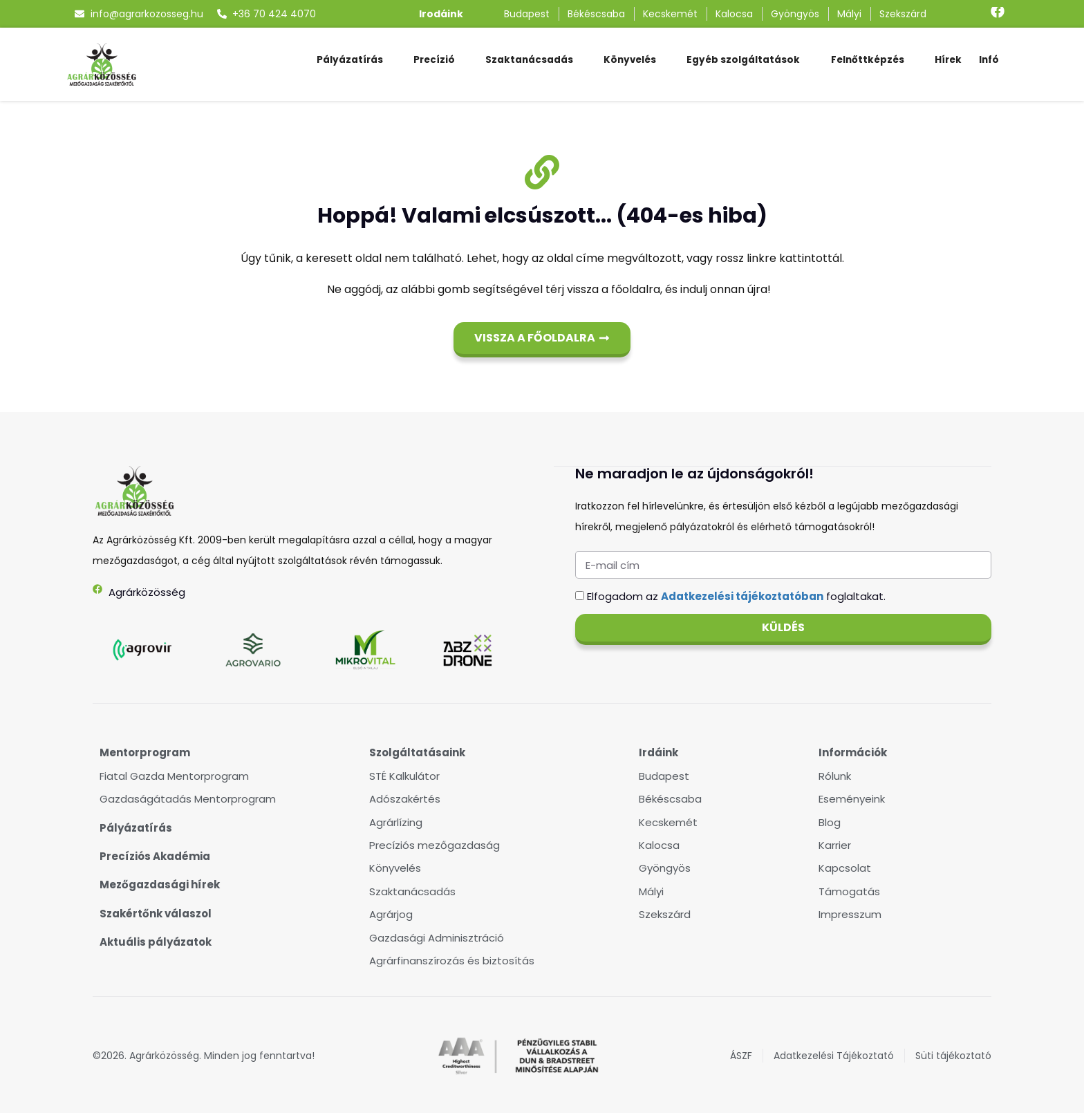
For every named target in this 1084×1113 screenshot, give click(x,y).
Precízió (434, 59)
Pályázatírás (350, 59)
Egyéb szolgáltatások (743, 59)
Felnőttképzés (867, 59)
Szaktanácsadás (529, 59)
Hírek (948, 59)
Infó (989, 59)
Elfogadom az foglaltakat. (736, 595)
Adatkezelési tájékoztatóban (742, 595)
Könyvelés (630, 59)
